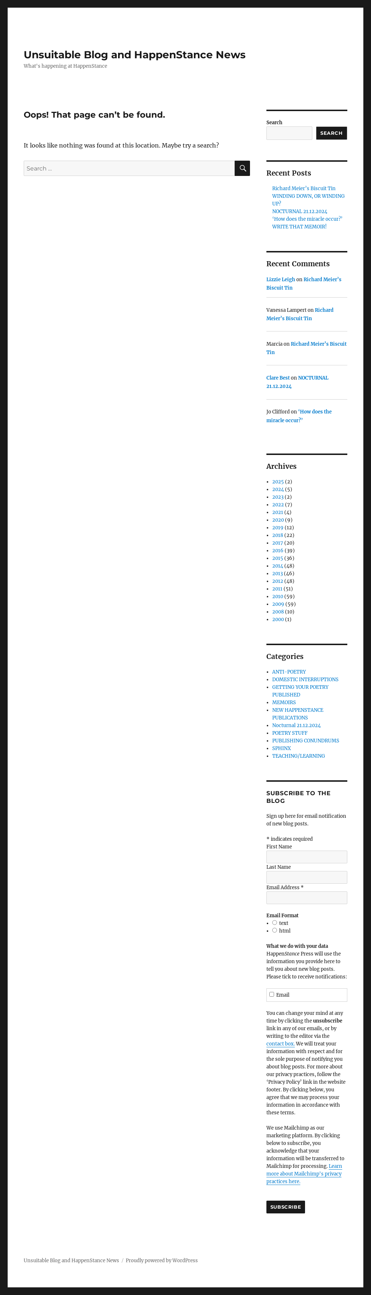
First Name (279, 847)
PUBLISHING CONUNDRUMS (305, 741)
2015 (277, 558)
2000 (278, 619)
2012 (277, 581)
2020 (278, 520)
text (283, 923)
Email (279, 995)
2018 (277, 535)
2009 (278, 604)
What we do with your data (297, 946)
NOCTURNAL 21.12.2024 (299, 211)
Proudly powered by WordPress (162, 1260)
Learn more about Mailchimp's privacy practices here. (304, 1174)
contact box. (280, 1044)
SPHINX (281, 748)
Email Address (285, 887)
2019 (278, 528)
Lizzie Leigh (280, 279)
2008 (278, 612)
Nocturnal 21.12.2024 (296, 725)
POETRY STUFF (290, 733)
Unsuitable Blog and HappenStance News (135, 54)
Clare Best (278, 378)
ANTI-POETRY (289, 672)
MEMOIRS (284, 702)
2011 (277, 589)
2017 (277, 543)
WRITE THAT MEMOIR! (299, 227)
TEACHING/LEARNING (298, 756)
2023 (278, 497)
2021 (277, 512)
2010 (277, 596)
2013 (277, 573)
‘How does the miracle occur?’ (307, 219)
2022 (278, 505)
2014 (277, 566)
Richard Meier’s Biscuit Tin (304, 188)
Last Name (278, 867)
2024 (278, 489)
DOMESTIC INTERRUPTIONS (305, 679)
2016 (278, 551)
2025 (278, 482)
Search (274, 122)
